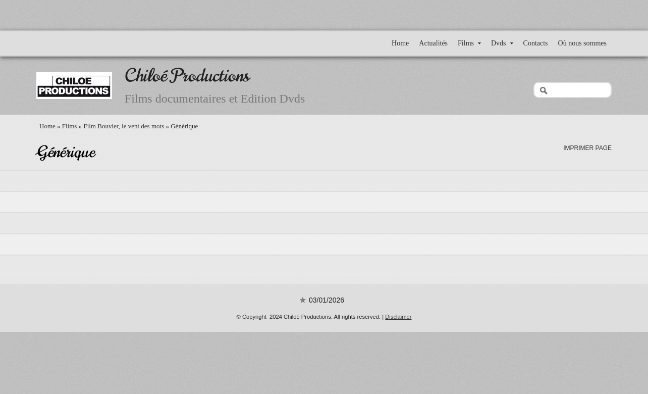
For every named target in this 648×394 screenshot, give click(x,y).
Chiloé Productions (187, 75)
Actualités (433, 43)
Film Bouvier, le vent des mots (123, 126)
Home (400, 43)
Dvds (502, 43)
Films (469, 43)
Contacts (535, 43)
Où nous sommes (582, 43)
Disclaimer (398, 317)
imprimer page (587, 148)
